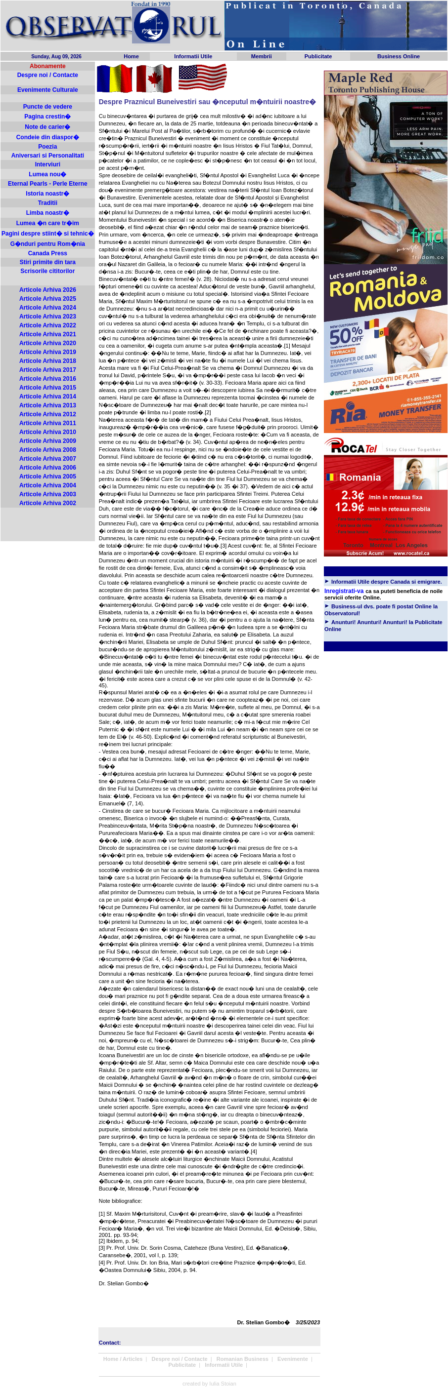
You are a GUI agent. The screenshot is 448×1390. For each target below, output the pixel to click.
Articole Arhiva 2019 (47, 352)
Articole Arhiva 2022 (47, 325)
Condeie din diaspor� (47, 137)
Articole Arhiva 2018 (47, 360)
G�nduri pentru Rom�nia (47, 243)
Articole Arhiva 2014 (47, 396)
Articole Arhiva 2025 (47, 298)
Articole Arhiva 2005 (47, 476)
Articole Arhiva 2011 (47, 423)
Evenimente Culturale (47, 89)
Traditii (47, 202)
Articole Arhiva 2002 (47, 503)
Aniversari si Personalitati (47, 155)
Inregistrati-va (343, 591)
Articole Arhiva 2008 (47, 449)
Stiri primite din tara (48, 262)
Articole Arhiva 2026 (47, 289)
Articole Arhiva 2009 (47, 440)
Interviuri (47, 164)
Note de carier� (47, 126)
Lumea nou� (47, 174)
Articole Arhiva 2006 (47, 467)
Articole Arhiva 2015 (47, 387)
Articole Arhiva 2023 (47, 316)
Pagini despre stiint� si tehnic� (47, 233)
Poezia (47, 146)
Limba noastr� (47, 212)
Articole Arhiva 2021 (47, 334)
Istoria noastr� (47, 193)
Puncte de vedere (47, 106)
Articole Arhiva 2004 (47, 485)
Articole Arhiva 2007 (47, 458)
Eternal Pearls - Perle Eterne (48, 183)
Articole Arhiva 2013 (47, 405)
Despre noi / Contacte (47, 75)
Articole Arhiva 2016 (47, 378)
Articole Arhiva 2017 (47, 369)
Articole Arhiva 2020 (47, 343)
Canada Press (47, 253)
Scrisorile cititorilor (47, 271)
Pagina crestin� (47, 116)
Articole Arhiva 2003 (47, 494)
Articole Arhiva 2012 (47, 414)
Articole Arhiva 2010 (47, 432)
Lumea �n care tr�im (47, 223)
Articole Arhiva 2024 (47, 307)
